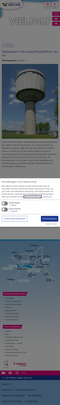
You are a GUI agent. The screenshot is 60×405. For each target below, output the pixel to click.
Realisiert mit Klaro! (51, 224)
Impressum (47, 197)
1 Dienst (12, 205)
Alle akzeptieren (50, 219)
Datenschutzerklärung (32, 197)
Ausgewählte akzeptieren (14, 219)
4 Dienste (13, 211)
